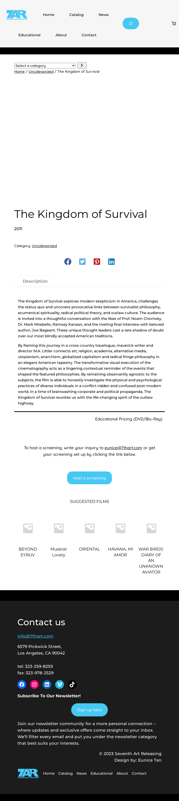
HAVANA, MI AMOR (120, 552)
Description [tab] (35, 281)
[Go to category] (82, 65)
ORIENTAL (89, 549)
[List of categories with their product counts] (45, 65)
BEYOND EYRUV (28, 552)
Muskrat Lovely (58, 552)
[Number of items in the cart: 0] (174, 23)
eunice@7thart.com (123, 447)
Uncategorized (41, 71)
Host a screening (89, 477)
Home (48, 15)
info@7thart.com (35, 636)
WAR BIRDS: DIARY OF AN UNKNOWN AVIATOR (151, 560)
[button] (68, 262)
